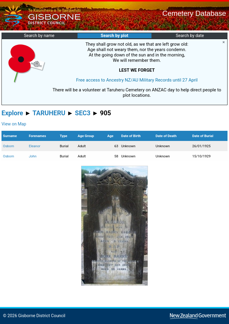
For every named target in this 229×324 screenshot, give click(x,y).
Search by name (39, 35)
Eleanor (35, 146)
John (33, 156)
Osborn (8, 146)
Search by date (190, 35)
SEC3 (82, 113)
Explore (12, 113)
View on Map (13, 124)
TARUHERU (49, 113)
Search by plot (114, 35)
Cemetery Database (194, 13)
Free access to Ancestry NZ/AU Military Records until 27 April (137, 80)
